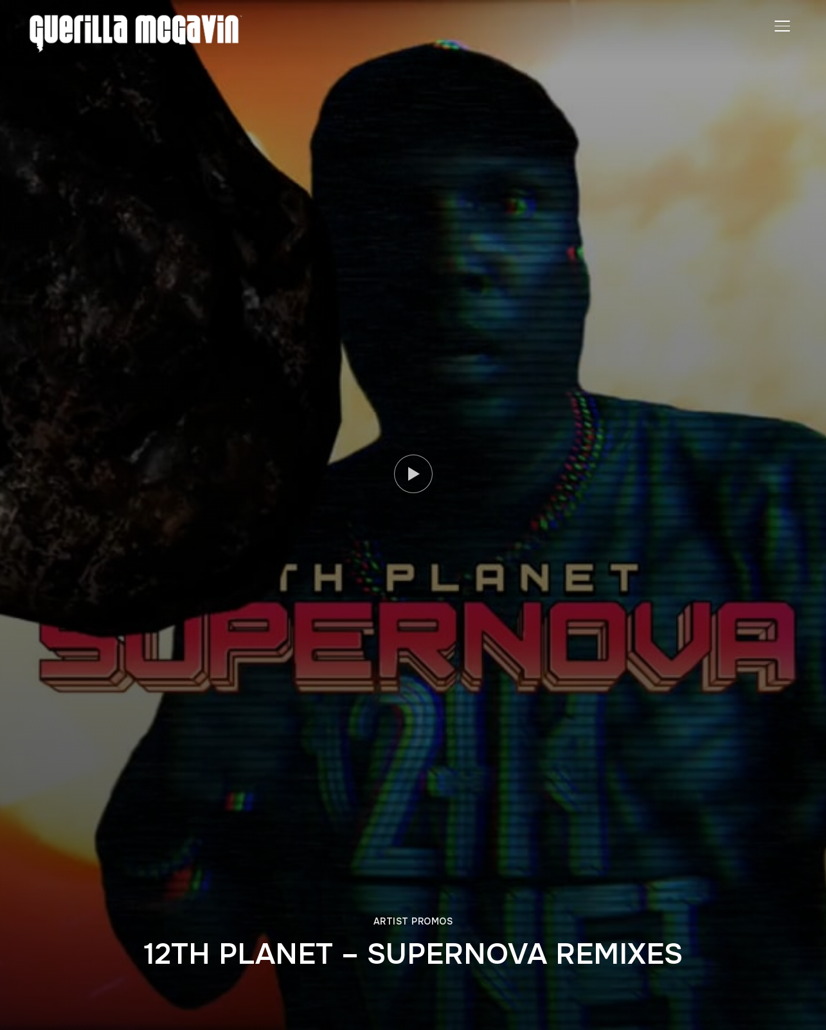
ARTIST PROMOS (413, 921)
